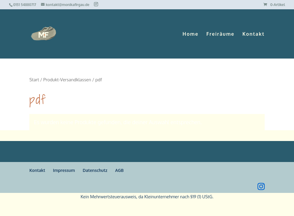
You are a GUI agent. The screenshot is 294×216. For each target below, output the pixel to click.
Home (190, 34)
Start (34, 79)
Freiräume (220, 34)
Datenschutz (95, 170)
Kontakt (253, 34)
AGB (119, 170)
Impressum (64, 170)
